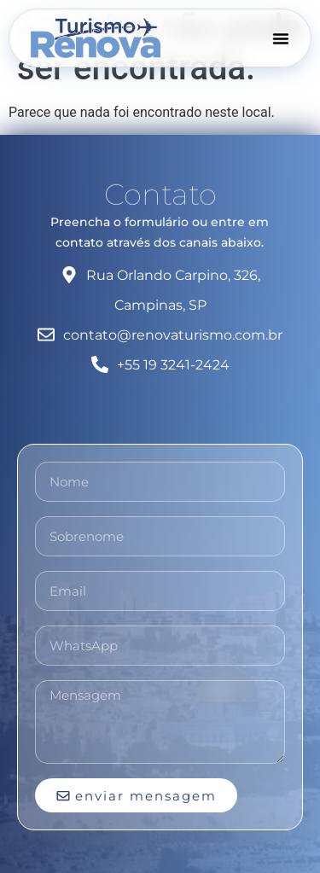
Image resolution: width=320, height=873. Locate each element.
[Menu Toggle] (280, 37)
